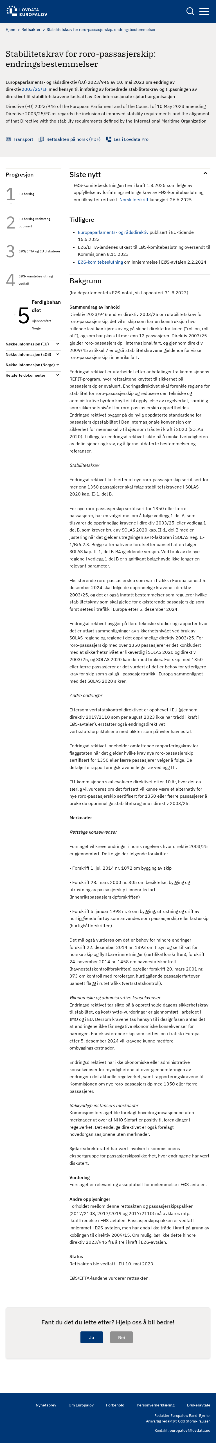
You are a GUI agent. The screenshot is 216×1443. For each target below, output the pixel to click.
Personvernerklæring (156, 1405)
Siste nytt (85, 174)
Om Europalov (81, 1405)
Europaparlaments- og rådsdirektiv (113, 232)
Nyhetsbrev (46, 1405)
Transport (23, 139)
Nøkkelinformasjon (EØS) (28, 354)
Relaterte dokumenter (25, 375)
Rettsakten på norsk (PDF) (73, 139)
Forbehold (115, 1405)
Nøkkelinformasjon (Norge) (30, 364)
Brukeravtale (198, 1405)
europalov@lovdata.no (190, 1430)
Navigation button (204, 11)
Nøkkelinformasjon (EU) (27, 344)
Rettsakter (30, 29)
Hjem (10, 29)
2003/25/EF (35, 89)
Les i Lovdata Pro (131, 139)
